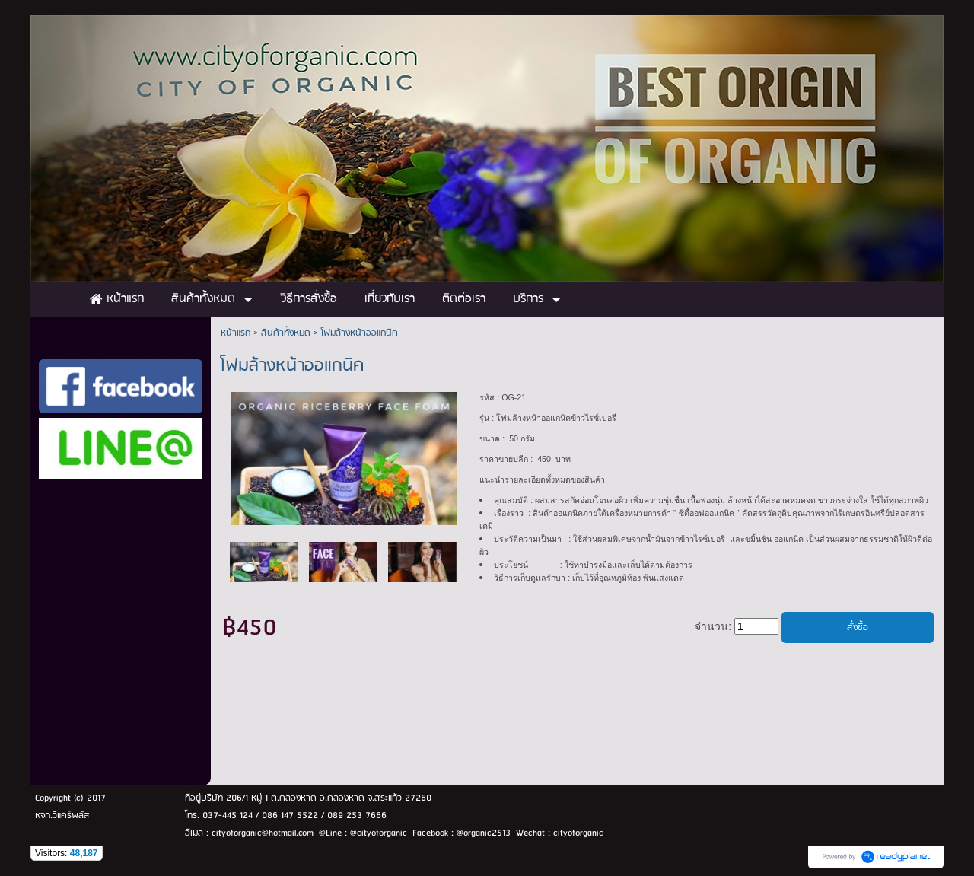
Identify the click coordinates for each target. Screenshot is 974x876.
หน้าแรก (235, 333)
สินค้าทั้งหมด (285, 333)
